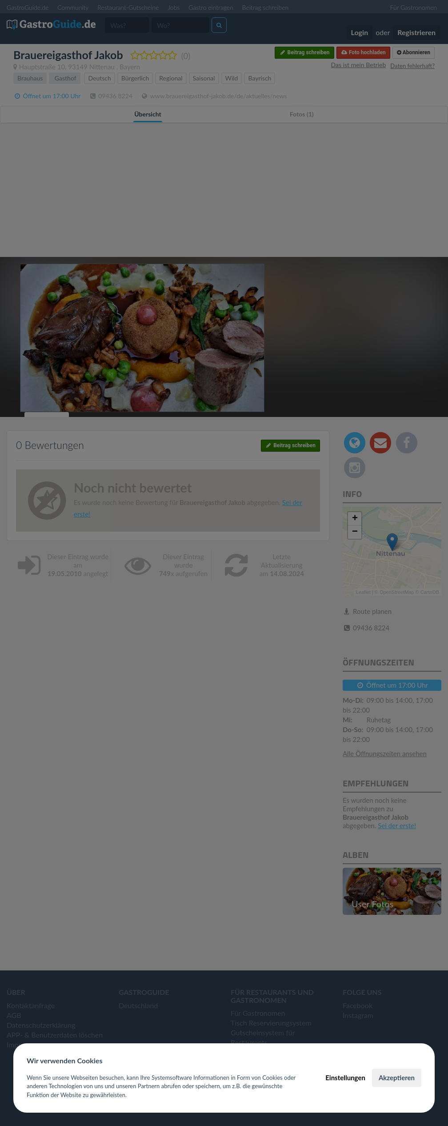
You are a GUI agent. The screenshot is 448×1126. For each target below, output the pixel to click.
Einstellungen (345, 1078)
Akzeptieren (397, 1078)
